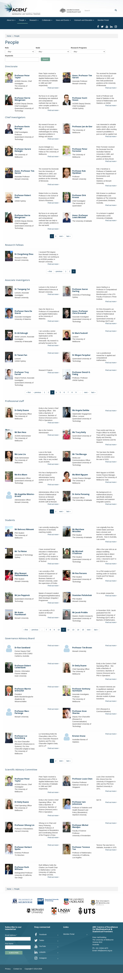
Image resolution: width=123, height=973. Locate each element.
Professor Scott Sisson (79, 99)
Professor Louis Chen (82, 779)
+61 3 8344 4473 (101, 948)
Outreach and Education (84, 20)
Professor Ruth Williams (22, 868)
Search (45, 59)
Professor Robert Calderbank (23, 666)
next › (61, 236)
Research (34, 20)
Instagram (40, 958)
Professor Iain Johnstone (79, 803)
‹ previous (58, 271)
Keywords (9, 56)
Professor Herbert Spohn (23, 848)
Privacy (8, 969)
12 (68, 630)
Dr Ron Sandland (22, 647)
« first (50, 271)
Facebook (40, 934)
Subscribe (14, 953)
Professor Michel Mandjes (80, 826)
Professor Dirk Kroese (79, 196)
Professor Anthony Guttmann (81, 690)
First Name (9, 944)
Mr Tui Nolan (21, 551)
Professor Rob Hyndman (79, 172)
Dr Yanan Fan (21, 355)
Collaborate (47, 20)
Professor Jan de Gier (82, 126)
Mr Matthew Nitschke (78, 530)
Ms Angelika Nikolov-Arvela (25, 495)
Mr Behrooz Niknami (24, 529)
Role (7, 48)
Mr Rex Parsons (79, 573)
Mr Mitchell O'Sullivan (77, 552)
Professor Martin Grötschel (23, 690)
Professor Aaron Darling (80, 290)
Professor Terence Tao (81, 848)
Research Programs (79, 48)
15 (83, 630)
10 (59, 630)
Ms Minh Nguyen (80, 474)
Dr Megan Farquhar (81, 355)
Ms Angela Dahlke (80, 410)
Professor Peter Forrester (79, 150)
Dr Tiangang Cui (22, 289)
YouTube (40, 946)
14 (78, 630)
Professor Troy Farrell (22, 373)
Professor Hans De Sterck (23, 312)
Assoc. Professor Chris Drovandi (80, 312)
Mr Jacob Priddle (80, 612)
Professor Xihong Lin (24, 825)
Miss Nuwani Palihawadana (21, 574)
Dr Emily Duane (22, 410)
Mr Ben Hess (20, 432)
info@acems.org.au (105, 951)
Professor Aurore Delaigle (23, 150)
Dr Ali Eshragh (21, 333)
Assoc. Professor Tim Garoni (82, 76)
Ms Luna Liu (20, 454)
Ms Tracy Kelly (79, 432)
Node (38, 48)
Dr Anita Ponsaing (80, 494)
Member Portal (103, 20)
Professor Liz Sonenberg (21, 737)
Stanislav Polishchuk (82, 595)
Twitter (39, 940)
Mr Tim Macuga (79, 454)
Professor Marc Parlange (22, 712)
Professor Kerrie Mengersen (22, 99)
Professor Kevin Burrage (22, 127)
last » (68, 236)
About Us (11, 20)
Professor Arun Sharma (79, 712)
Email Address (11, 935)
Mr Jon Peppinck (22, 595)
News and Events (63, 20)
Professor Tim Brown (82, 647)
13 (73, 630)
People (22, 20)
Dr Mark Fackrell (80, 333)
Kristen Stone (78, 736)
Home (9, 36)
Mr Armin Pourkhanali (20, 613)
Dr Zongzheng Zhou (24, 254)
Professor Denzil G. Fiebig (81, 373)
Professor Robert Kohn (23, 196)
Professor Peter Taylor (22, 76)
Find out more (53, 88)
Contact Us (17, 969)
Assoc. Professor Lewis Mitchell (80, 216)
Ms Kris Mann (21, 474)
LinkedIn (40, 952)
